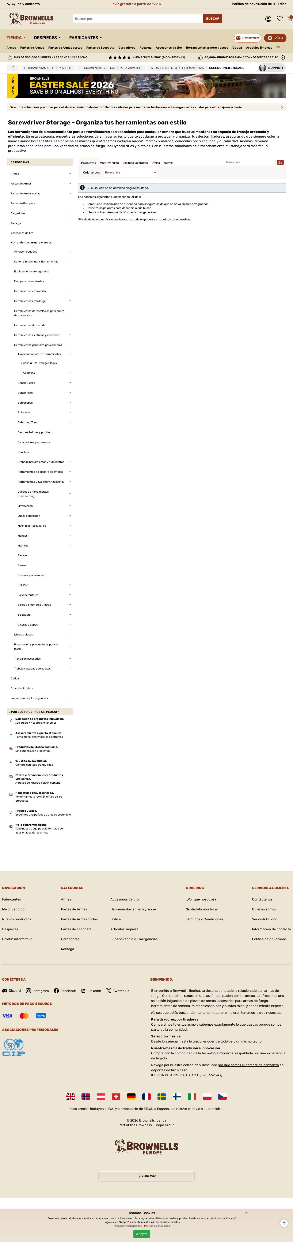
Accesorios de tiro (169, 47)
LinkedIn (91, 990)
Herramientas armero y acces (207, 47)
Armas (11, 47)
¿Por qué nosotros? (201, 899)
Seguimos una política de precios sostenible (43, 814)
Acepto (142, 1234)
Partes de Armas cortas (65, 47)
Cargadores (126, 47)
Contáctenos (262, 899)
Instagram (37, 990)
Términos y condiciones (128, 1225)
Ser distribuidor (264, 919)
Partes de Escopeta (100, 47)
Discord (11, 991)
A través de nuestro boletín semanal (38, 782)
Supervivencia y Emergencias (133, 939)
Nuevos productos (16, 919)
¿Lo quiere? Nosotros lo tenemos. (36, 722)
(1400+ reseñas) (159, 57)
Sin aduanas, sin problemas (32, 750)
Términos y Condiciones (204, 919)
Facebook (65, 990)
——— (278, 47)
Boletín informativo (17, 939)
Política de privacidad (269, 939)
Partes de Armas (32, 47)
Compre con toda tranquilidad (34, 764)
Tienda (14, 37)
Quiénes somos (264, 909)
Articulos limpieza (259, 47)
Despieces (45, 37)
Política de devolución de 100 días (259, 4)
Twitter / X (117, 990)
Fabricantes (83, 37)
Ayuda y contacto (23, 4)
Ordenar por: (91, 172)
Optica (237, 47)
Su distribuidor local (202, 909)
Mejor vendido (13, 909)
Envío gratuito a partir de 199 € (135, 4)
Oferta (279, 38)
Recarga (146, 47)
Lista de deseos (280, 19)
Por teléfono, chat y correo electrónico (39, 736)
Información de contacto (271, 929)
